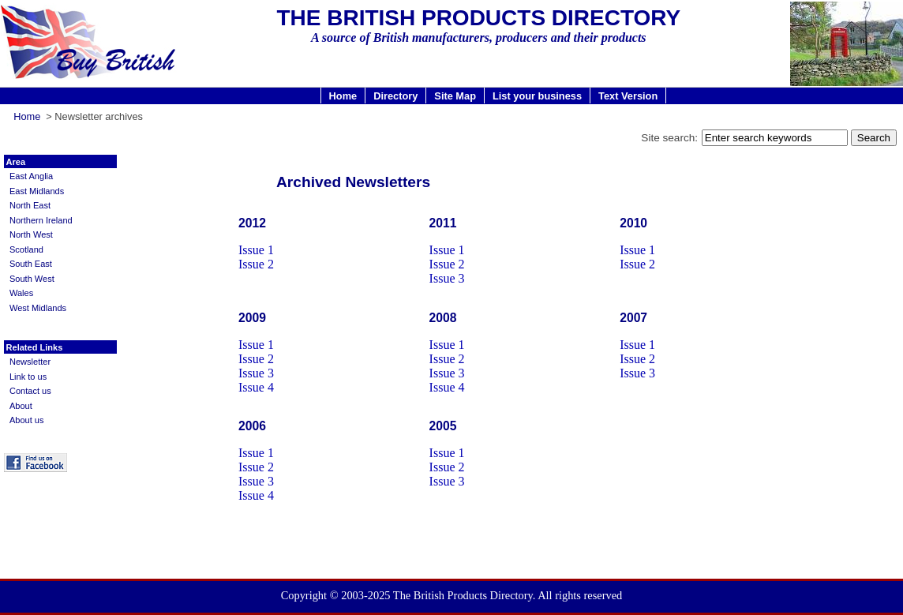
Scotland (26, 249)
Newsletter (30, 361)
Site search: (669, 138)
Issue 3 (447, 278)
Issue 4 (256, 387)
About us (26, 420)
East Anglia (31, 176)
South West (31, 278)
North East (30, 205)
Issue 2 (256, 264)
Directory (395, 95)
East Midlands (36, 191)
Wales (21, 293)
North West (31, 234)
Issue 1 (256, 250)
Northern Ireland (41, 220)
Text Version (628, 95)
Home (343, 95)
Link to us (28, 376)
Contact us (30, 391)
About (20, 406)
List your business (537, 95)
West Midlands (37, 308)
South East (30, 263)
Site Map (455, 95)
